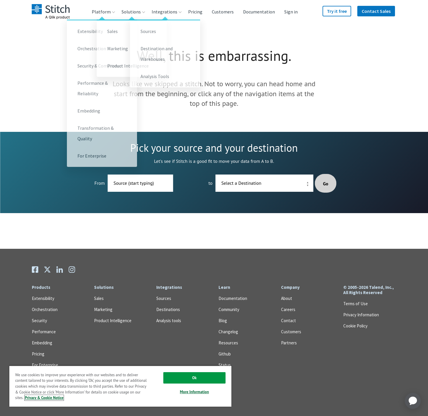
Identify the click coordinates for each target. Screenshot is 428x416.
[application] (413, 401)
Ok (194, 377)
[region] (120, 386)
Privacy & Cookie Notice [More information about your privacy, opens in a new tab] (44, 397)
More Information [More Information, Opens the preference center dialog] (194, 391)
